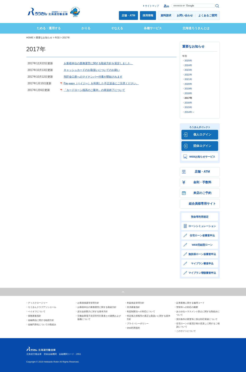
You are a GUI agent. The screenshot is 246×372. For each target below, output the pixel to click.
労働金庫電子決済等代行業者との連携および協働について (99, 317)
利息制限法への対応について (141, 311)
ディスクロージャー (38, 303)
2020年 (188, 84)
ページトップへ (123, 292)
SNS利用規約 (133, 328)
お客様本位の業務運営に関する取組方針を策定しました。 (98, 63)
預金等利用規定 (199, 216)
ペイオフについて (36, 311)
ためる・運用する (49, 28)
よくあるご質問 (207, 15)
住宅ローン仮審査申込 (202, 235)
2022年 (188, 74)
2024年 (188, 65)
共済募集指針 (133, 307)
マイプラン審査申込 (202, 263)
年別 (57, 37)
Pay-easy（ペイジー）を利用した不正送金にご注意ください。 (101, 83)
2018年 (188, 93)
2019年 (188, 88)
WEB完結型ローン (202, 244)
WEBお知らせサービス (202, 156)
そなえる (117, 28)
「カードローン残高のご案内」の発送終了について (94, 90)
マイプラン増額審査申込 (202, 272)
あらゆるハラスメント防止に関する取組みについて (198, 313)
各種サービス (153, 28)
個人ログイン (202, 134)
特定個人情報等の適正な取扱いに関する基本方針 (148, 317)
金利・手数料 (202, 182)
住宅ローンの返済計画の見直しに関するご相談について (198, 325)
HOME (29, 37)
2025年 (188, 60)
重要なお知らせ (44, 37)
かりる (85, 28)
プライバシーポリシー (138, 323)
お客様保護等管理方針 (88, 303)
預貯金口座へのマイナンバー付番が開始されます (93, 76)
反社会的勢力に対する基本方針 (92, 311)
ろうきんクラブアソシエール (42, 307)
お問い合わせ (185, 15)
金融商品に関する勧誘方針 (41, 320)
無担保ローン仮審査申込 (202, 254)
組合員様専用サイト (202, 203)
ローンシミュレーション (202, 226)
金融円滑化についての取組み (42, 324)
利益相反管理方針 (135, 303)
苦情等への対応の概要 (187, 307)
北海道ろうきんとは (195, 28)
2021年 (188, 79)
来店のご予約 (202, 193)
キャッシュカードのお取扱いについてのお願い (92, 70)
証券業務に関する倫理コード (190, 303)
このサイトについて (186, 331)
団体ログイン (202, 146)
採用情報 (148, 15)
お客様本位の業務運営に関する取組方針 (96, 307)
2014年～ (189, 112)
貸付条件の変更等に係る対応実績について (196, 319)
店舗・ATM (128, 15)
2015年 (188, 107)
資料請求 (166, 15)
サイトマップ (152, 6)
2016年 (188, 102)
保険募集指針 (34, 316)
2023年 (188, 70)
